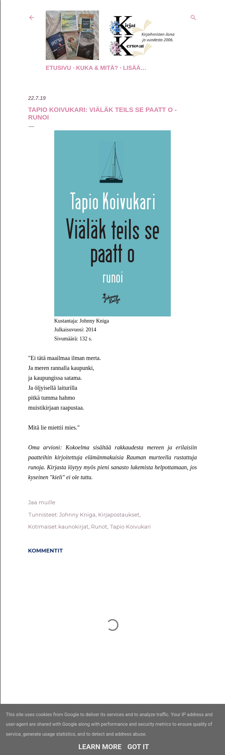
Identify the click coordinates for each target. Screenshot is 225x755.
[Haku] (193, 16)
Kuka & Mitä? (97, 68)
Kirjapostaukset (118, 515)
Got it (138, 747)
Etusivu (58, 68)
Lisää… (134, 68)
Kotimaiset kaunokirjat (58, 527)
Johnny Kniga (77, 515)
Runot (99, 527)
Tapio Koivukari (130, 527)
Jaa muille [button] (41, 502)
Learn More (99, 747)
